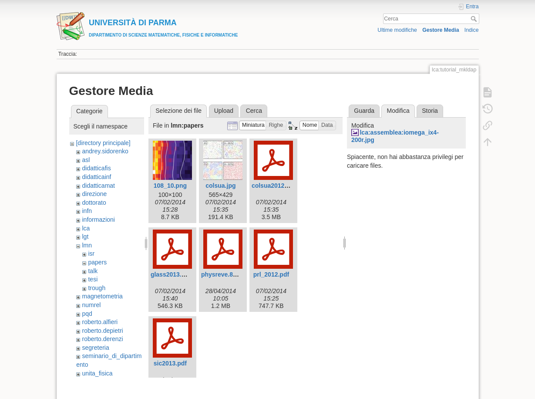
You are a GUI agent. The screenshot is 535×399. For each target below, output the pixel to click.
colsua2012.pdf (274, 185)
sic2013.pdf (170, 363)
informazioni (98, 219)
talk (93, 270)
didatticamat (98, 185)
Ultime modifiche (397, 30)
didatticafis (96, 168)
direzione (94, 193)
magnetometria (102, 296)
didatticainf (96, 176)
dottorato (94, 202)
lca (86, 228)
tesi (93, 279)
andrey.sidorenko (105, 151)
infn (87, 210)
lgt (85, 236)
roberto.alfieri (100, 321)
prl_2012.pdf (271, 274)
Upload (223, 110)
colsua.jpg (220, 185)
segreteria (95, 347)
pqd (87, 313)
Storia (430, 110)
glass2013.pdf (171, 274)
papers (97, 262)
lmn (87, 245)
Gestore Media (440, 30)
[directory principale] (103, 142)
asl (86, 159)
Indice (471, 30)
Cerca (475, 19)
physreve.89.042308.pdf (235, 274)
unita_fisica (97, 373)
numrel (91, 304)
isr (91, 253)
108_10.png (170, 185)
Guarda (364, 110)
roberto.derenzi (102, 338)
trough (96, 287)
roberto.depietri (102, 330)
